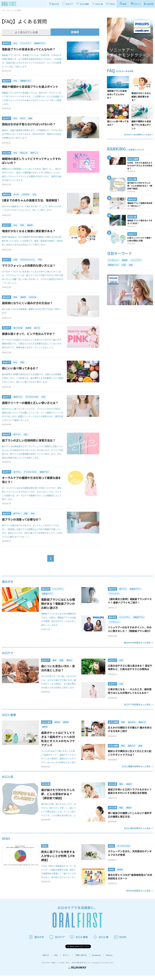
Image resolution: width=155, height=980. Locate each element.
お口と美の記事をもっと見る (137, 832)
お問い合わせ (81, 959)
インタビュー (113, 260)
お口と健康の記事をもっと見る (136, 770)
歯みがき (7, 581)
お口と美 (7, 781)
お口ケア (7, 653)
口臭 (124, 265)
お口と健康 (9, 715)
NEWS (6, 843)
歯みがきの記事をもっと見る (137, 642)
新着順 (75, 32)
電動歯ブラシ (113, 265)
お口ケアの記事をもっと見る (137, 704)
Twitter (109, 959)
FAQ (56, 959)
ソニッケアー (136, 260)
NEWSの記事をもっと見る (138, 894)
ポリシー (66, 959)
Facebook (96, 959)
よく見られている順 (26, 32)
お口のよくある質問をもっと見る (138, 134)
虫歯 (131, 265)
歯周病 (124, 260)
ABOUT (46, 959)
